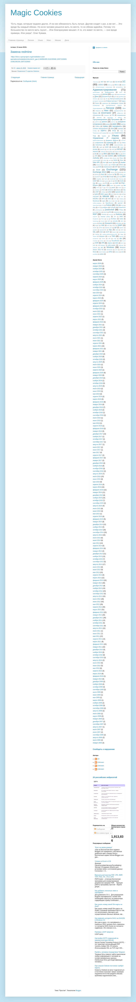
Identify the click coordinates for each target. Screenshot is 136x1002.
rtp (107, 219)
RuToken (114, 219)
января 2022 (97, 325)
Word (94, 252)
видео (113, 94)
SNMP (120, 225)
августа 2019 (97, 386)
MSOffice (96, 198)
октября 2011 (98, 623)
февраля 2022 (98, 322)
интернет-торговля (98, 101)
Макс (49, 40)
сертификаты (117, 126)
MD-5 (117, 194)
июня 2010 (97, 666)
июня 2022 (97, 314)
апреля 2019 (97, 396)
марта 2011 (97, 642)
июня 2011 (97, 634)
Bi (95, 154)
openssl (120, 203)
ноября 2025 (97, 269)
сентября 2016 (98, 471)
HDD (100, 181)
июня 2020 (97, 367)
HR (111, 181)
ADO (94, 147)
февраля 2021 (98, 349)
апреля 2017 (97, 455)
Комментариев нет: (34, 68)
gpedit (118, 176)
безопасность (109, 92)
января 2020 (97, 375)
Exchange (112, 169)
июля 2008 (97, 714)
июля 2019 (97, 389)
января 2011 (97, 647)
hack (105, 179)
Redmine (36, 71)
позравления (121, 115)
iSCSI (98, 187)
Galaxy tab (122, 174)
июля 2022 (97, 311)
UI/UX (103, 238)
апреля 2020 (97, 370)
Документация (107, 96)
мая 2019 (96, 394)
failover (113, 172)
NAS (109, 198)
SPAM (100, 227)
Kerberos (110, 190)
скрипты (103, 131)
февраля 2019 (98, 402)
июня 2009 (97, 695)
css (110, 160)
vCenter (95, 241)
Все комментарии (101, 833)
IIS (106, 183)
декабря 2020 (98, 354)
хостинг (123, 140)
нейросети (120, 113)
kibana (118, 190)
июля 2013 (97, 567)
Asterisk (95, 151)
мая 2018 (96, 423)
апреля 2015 (97, 516)
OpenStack (96, 205)
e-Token (113, 164)
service (95, 223)
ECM (99, 167)
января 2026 (97, 266)
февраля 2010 (98, 676)
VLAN (124, 241)
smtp (113, 225)
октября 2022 (98, 309)
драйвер (121, 96)
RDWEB (104, 214)
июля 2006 (97, 740)
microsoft (96, 196)
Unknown (100, 762)
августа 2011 (97, 628)
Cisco (121, 158)
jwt (125, 187)
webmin (95, 247)
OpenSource (110, 203)
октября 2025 (98, 271)
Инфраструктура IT (112, 101)
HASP (95, 181)
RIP (115, 216)
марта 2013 (97, 578)
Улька (40, 40)
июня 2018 (97, 421)
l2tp (124, 190)
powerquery (98, 210)
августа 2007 (97, 727)
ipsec (111, 185)
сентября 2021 (98, 333)
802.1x (117, 85)
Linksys (103, 192)
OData (121, 201)
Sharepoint (108, 223)
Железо (95, 99)
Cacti (103, 156)
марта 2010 (97, 674)
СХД (121, 130)
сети (112, 128)
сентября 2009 (98, 689)
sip (125, 223)
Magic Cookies (36, 12)
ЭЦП (118, 142)
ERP (116, 167)
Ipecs (104, 185)
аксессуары (96, 92)
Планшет (106, 115)
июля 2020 (97, 364)
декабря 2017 (98, 434)
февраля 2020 (98, 373)
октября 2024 (98, 287)
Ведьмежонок (97, 94)
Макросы (98, 110)
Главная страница (16, 40)
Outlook (108, 205)
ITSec (107, 187)
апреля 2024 (97, 295)
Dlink (121, 160)
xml (122, 252)
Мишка (58, 40)
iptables (118, 185)
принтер (99, 117)
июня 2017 (97, 450)
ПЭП (124, 119)
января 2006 (97, 743)
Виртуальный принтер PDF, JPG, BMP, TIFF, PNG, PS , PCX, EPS (109, 876)
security (115, 221)
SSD (116, 230)
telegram (102, 236)
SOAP (94, 227)
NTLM (110, 201)
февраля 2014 (98, 548)
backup (117, 151)
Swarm (114, 232)
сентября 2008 (98, 708)
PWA (99, 212)
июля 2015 (97, 508)
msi (122, 196)
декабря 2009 (98, 681)
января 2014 (97, 551)
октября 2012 (98, 591)
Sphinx (121, 227)
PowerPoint (122, 207)
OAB (116, 201)
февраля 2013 (98, 580)
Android (114, 147)
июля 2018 (97, 418)
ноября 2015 (97, 498)
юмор (124, 142)
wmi (116, 249)
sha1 (100, 223)
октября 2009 (98, 687)
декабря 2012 (98, 586)
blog (119, 154)
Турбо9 (104, 136)
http (94, 183)
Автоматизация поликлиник (103, 87)
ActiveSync (98, 145)
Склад (95, 130)
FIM (124, 172)
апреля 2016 (97, 484)
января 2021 (97, 351)
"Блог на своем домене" (103, 847)
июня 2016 (97, 479)
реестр (113, 122)
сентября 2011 (98, 626)
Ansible (95, 149)
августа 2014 (97, 535)
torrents (121, 236)
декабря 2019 (98, 378)
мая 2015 (96, 514)
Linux (110, 192)
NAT (115, 198)
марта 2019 (97, 399)
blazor (113, 154)
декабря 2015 (98, 495)
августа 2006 (97, 737)
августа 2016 (97, 474)
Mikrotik (106, 196)
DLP (104, 162)
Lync (96, 194)
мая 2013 (96, 572)
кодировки (105, 103)
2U (98, 759)
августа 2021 (97, 335)
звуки (101, 99)
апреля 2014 (97, 546)
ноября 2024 (97, 285)
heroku (106, 181)
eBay (94, 167)
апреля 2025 (97, 277)
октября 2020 (98, 359)
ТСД (94, 136)
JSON (119, 187)
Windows (110, 247)
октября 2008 (98, 705)
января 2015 (97, 522)
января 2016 (97, 492)
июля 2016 (97, 476)
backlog (110, 151)
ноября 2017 (97, 436)
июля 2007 (97, 729)
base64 (123, 151)
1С (124, 81)
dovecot (98, 164)
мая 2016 (96, 482)
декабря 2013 (98, 554)
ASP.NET (120, 149)
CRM (104, 160)
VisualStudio (115, 241)
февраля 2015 (98, 519)
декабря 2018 (98, 407)
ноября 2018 (97, 410)
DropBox (105, 164)
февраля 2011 (98, 644)
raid (122, 212)
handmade (113, 179)
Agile (100, 147)
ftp (115, 174)
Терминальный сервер (99, 133)
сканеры (120, 128)
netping (121, 198)
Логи (124, 108)
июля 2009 (97, 692)
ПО (113, 115)
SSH (122, 230)
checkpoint (106, 158)
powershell (109, 210)
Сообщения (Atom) (29, 81)
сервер (105, 126)
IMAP (116, 183)
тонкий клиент (118, 133)
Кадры (123, 101)
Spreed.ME (103, 230)
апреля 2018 (97, 426)
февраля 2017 (98, 458)
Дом (115, 96)
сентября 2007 (98, 724)
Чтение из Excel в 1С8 (103, 861)
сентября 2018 (98, 415)
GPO (124, 177)
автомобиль (119, 87)
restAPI (95, 216)
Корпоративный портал (114, 105)
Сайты (97, 126)
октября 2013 (98, 559)
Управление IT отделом (25, 71)
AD (107, 145)
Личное (31, 40)
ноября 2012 (97, 588)
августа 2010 (97, 660)
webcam (121, 245)
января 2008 (97, 719)
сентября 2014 (98, 532)
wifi (102, 247)
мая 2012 (96, 604)
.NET (102, 82)
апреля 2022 (97, 317)
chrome (114, 158)
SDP (108, 221)
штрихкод (109, 143)
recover (111, 214)
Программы (115, 119)
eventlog (123, 167)
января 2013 (97, 583)
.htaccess (95, 82)
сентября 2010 (98, 657)
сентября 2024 (98, 290)
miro (116, 196)
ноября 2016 (97, 466)
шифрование (99, 142)
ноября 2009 (97, 684)
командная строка (117, 103)
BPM (124, 154)
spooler (95, 230)
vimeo (101, 241)
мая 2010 (96, 668)
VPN (103, 243)
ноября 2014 (97, 527)
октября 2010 (98, 655)
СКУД (114, 130)
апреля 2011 (97, 639)
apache (102, 149)
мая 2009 (96, 697)
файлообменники (98, 140)
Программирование (100, 119)
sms (108, 225)
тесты (110, 133)
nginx (104, 201)
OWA (116, 205)
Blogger (78, 990)
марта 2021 (97, 346)
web (94, 245)
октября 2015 (98, 500)
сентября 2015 (98, 503)
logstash (117, 192)
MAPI (112, 194)
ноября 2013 (97, 556)
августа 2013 (97, 564)
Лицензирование (98, 108)
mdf (123, 194)
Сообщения (99, 829)
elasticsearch (108, 167)
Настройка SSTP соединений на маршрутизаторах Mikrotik (106, 939)
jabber (113, 187)
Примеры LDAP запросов (104, 932)
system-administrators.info (109, 234)
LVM (124, 192)
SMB (102, 225)
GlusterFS (97, 176)
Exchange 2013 (99, 172)
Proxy (121, 210)
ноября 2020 (97, 357)
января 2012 (97, 615)
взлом (105, 94)
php (94, 207)
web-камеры (101, 245)
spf (115, 227)
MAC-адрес (104, 194)
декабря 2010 (98, 649)
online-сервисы (97, 203)
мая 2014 (96, 543)
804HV (124, 85)
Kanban (97, 190)
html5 (121, 181)
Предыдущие (79, 77)
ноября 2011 (97, 620)
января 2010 (97, 679)
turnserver (95, 238)
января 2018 (97, 431)
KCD (103, 190)
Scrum (103, 221)
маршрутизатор (118, 110)
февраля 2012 (98, 612)
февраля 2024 (98, 301)
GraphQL (98, 179)
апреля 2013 (97, 575)
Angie (121, 147)
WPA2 (110, 252)
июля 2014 (97, 538)
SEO (122, 221)
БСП (121, 92)
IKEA (111, 183)
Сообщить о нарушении (104, 749)
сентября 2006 (98, 735)
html (116, 181)
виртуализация (121, 94)
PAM (122, 205)
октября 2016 (98, 468)
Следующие (15, 77)
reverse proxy (105, 216)
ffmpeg (119, 172)
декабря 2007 (98, 721)
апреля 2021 (97, 343)
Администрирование (105, 89)
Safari (121, 219)
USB (115, 238)
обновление (97, 115)
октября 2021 (98, 330)
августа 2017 (97, 444)
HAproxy (121, 179)
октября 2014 (98, 530)
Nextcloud (96, 201)
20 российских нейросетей (105, 777)
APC (108, 149)
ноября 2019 (97, 381)
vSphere (110, 243)
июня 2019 (97, 391)
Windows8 (109, 249)
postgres (105, 207)
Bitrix (105, 154)
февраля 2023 (98, 306)
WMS (121, 249)
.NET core (109, 82)
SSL (94, 232)
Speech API (108, 227)
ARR (113, 149)
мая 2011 (96, 636)
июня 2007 (97, 732)
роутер (123, 124)
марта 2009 (97, 700)
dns (116, 162)
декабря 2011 (98, 618)
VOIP (96, 243)
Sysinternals (122, 232)
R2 (110, 212)
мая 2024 (96, 293)
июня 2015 (97, 511)
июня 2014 (97, 540)
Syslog (97, 234)
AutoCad (103, 151)
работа (97, 122)
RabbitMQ (116, 212)
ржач (114, 124)
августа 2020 (97, 362)
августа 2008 (97, 711)
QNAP (105, 212)
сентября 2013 (98, 562)
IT (102, 187)
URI (109, 238)
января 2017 (97, 460)
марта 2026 (97, 263)
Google (111, 176)
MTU (103, 198)
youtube (95, 254)
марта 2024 (97, 298)
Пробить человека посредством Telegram (110, 952)
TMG (113, 236)
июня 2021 (97, 341)
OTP (102, 205)
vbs (120, 238)
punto (94, 212)
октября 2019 (98, 383)
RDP (95, 214)
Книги (97, 103)
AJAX (107, 147)
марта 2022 (97, 319)
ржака (108, 124)
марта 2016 (97, 487)
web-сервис (112, 245)
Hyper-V (100, 183)
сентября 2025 (98, 274)
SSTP (107, 232)
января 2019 (97, 404)
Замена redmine (21, 51)
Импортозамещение (116, 99)
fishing (97, 174)
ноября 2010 (97, 652)
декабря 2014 (98, 524)
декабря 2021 (98, 327)
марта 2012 (97, 610)
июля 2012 (97, 599)
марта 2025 (97, 279)
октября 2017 (98, 439)
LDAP (97, 192)
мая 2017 (96, 452)
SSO (101, 232)
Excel (98, 170)
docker (123, 162)
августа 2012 (97, 596)
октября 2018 (98, 412)
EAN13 (121, 164)
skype (96, 225)
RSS (102, 219)
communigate (96, 160)
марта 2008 (97, 716)
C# (96, 156)
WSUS (117, 252)
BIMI (100, 154)
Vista (107, 241)
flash (102, 174)
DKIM (115, 160)
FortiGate (109, 174)
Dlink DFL (96, 162)
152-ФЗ (117, 82)
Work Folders (102, 252)
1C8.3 (100, 85)
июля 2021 (97, 338)
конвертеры (96, 105)
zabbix (102, 254)
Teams (95, 236)
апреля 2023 (97, 303)
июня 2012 (97, 602)
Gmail (104, 176)
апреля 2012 (97, 607)
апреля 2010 (97, 671)
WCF (122, 243)
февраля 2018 (98, 428)
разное (104, 122)
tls (108, 236)
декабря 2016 (98, 463)
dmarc (110, 162)
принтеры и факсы (114, 117)
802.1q (110, 85)
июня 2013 (97, 570)
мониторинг (106, 113)
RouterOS (95, 219)
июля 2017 (97, 447)
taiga (121, 234)
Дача (67, 40)
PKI (99, 207)
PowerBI (113, 207)
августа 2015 (97, 506)
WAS (116, 243)
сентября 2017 (98, 442)
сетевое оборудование (100, 128)
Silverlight (118, 223)
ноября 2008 (97, 703)
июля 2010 (97, 663)
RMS (121, 216)
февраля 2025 (98, 282)
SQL (110, 230)
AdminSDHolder (118, 145)
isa (125, 185)
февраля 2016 (98, 490)
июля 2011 (97, 631)
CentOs (110, 156)
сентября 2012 (98, 594)
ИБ (106, 99)
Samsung (95, 221)
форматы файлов (112, 140)
